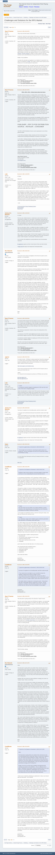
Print (49, 27)
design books (20, 246)
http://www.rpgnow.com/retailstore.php (26, 366)
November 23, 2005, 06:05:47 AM (23, 382)
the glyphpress (20, 244)
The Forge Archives (8, 5)
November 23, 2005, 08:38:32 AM (23, 407)
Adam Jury (19, 462)
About (21, 7)
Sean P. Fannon (9, 31)
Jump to (32, 845)
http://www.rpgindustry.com (22, 378)
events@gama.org (21, 160)
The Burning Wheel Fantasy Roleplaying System (26, 206)
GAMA (29, 61)
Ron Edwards (8, 250)
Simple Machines (12, 853)
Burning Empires (20, 207)
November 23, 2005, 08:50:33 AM (23, 444)
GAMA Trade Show (30, 619)
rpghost (7, 357)
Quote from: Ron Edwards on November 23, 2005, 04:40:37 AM (31, 469)
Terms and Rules (45, 853)
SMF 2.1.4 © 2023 (6, 853)
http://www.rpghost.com (21, 377)
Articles (26, 7)
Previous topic (41, 23)
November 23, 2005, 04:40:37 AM (23, 250)
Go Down (6, 27)
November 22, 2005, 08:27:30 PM (23, 89)
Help (41, 853)
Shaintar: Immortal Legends (23, 53)
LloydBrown (8, 466)
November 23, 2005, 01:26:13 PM (23, 466)
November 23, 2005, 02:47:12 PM (23, 662)
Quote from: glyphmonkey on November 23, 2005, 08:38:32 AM (31, 447)
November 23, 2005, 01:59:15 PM (23, 596)
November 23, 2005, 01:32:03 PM (23, 564)
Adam (6, 444)
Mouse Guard (20, 208)
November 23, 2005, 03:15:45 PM (23, 746)
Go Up (5, 839)
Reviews (36, 7)
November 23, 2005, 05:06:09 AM (23, 318)
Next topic (48, 23)
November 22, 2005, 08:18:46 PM (23, 31)
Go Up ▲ (50, 853)
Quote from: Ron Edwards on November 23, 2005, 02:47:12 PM (31, 749)
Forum (31, 7)
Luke (6, 174)
